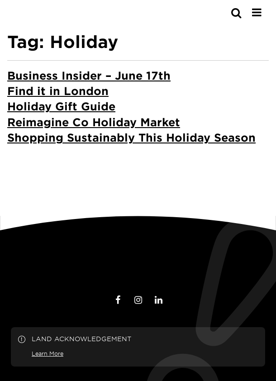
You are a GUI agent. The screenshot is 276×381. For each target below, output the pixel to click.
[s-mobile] (220, 12)
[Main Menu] (257, 12)
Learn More (47, 353)
